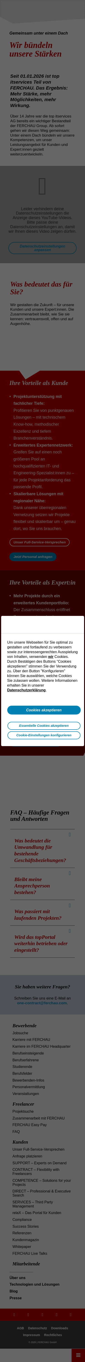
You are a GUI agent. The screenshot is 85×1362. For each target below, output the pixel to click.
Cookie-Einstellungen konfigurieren (43, 735)
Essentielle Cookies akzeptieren (43, 725)
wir (50, 657)
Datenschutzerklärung (26, 690)
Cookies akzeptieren (44, 710)
